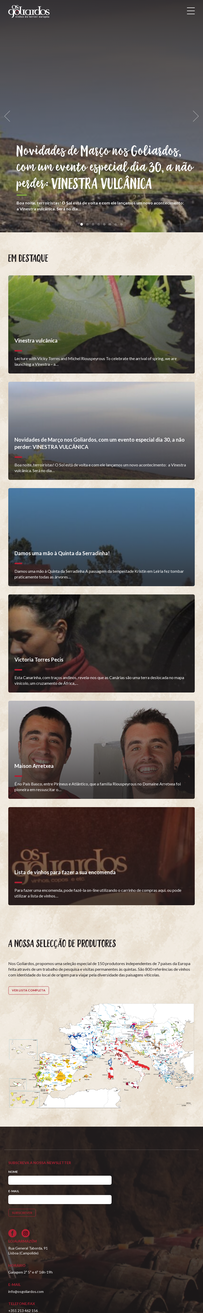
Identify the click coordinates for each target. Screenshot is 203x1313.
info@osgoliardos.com (26, 1291)
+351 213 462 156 (23, 1310)
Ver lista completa (28, 990)
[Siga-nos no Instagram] (25, 1233)
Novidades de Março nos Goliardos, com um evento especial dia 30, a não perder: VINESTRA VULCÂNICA (105, 168)
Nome (13, 1172)
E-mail (13, 1191)
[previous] (8, 116)
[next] (194, 116)
